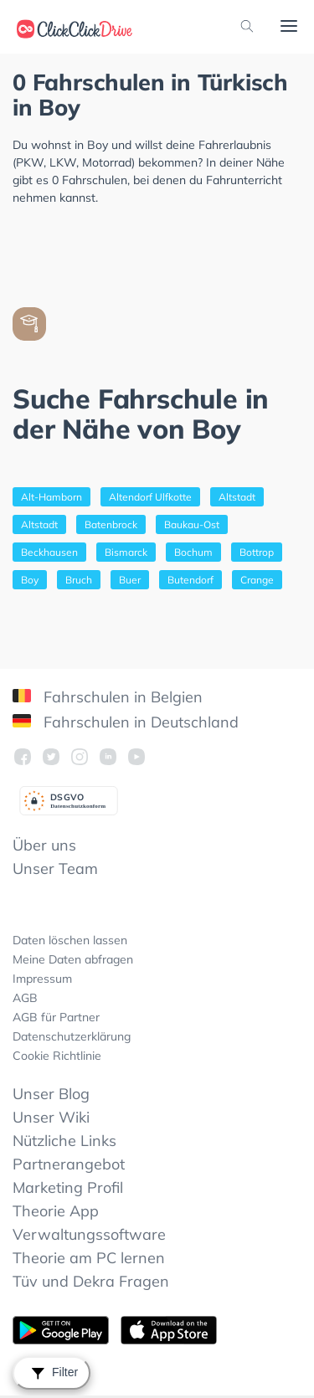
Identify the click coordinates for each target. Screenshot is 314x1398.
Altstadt (237, 497)
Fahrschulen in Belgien (108, 697)
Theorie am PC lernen (89, 1257)
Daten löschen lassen (70, 940)
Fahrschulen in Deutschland (126, 722)
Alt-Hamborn (51, 497)
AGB (25, 997)
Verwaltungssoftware (89, 1234)
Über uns (44, 845)
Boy (30, 579)
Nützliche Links (64, 1140)
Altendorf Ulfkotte (150, 497)
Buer (130, 579)
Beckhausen (49, 552)
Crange (257, 579)
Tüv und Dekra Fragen (91, 1281)
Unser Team (55, 868)
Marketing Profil (68, 1187)
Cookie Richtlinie (57, 1055)
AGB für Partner (56, 1017)
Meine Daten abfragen (73, 959)
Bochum (193, 552)
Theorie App (56, 1211)
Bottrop (256, 552)
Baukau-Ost (191, 524)
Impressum (42, 978)
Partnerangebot (69, 1164)
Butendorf (190, 579)
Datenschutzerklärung (72, 1036)
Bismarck (126, 552)
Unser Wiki (51, 1117)
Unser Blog (51, 1093)
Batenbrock (111, 524)
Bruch (78, 579)
